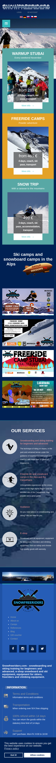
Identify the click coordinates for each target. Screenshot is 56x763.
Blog (12, 631)
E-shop (23, 533)
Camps (13, 624)
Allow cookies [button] (37, 755)
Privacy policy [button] (11, 748)
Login (19, 12)
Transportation (21, 704)
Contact (14, 638)
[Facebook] (13, 648)
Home (13, 617)
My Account (33, 12)
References (15, 628)
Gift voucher (16, 635)
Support (17, 730)
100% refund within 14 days (29, 716)
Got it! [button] (13, 755)
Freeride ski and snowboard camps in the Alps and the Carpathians (34, 477)
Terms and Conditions (26, 693)
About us (14, 620)
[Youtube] (33, 648)
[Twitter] (43, 648)
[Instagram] (23, 648)
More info (28, 105)
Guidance (25, 507)
